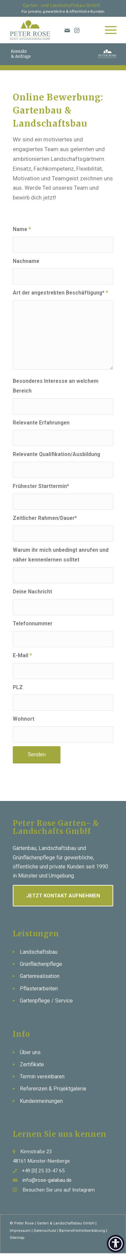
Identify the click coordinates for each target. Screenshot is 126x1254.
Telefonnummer (32, 623)
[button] (12, 1242)
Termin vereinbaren (42, 1076)
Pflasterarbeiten (39, 988)
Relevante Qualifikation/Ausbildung (56, 454)
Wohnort (23, 719)
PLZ (18, 687)
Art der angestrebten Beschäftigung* (60, 292)
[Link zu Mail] (97, 1245)
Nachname (26, 261)
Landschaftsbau (38, 952)
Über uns (30, 1052)
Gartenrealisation (39, 976)
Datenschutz (45, 1230)
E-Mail (22, 655)
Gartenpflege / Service (46, 1000)
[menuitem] (107, 29)
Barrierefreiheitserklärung (82, 1230)
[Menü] (107, 29)
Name (22, 229)
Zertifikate (32, 1064)
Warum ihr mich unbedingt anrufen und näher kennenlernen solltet (61, 555)
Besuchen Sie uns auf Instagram (59, 1190)
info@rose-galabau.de (47, 1180)
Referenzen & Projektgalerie (53, 1088)
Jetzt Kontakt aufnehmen (63, 896)
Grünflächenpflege (41, 964)
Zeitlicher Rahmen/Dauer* (45, 518)
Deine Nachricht (32, 591)
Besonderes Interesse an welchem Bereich (55, 386)
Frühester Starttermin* (41, 486)
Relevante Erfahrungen (41, 422)
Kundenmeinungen (41, 1101)
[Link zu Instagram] (77, 31)
